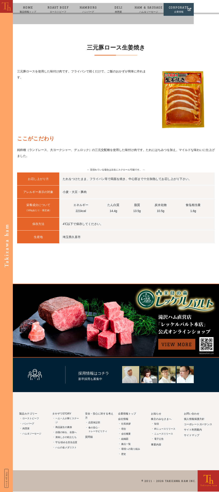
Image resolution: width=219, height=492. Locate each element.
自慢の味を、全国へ (66, 432)
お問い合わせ (191, 413)
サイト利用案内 (193, 429)
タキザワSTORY (61, 413)
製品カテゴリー (28, 413)
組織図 (124, 439)
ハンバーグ (98, 6)
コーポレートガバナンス (198, 424)
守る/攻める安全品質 (66, 442)
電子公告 (159, 439)
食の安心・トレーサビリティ (97, 429)
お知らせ (156, 413)
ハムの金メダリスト (66, 447)
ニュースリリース (163, 433)
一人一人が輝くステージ (67, 420)
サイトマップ (191, 435)
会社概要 (126, 433)
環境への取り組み (130, 449)
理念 (123, 429)
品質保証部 (94, 422)
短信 (156, 423)
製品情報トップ (30, 6)
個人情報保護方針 (194, 419)
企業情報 (202, 6)
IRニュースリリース (164, 429)
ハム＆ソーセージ (167, 6)
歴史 (123, 454)
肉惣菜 (133, 6)
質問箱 (89, 436)
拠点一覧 (126, 444)
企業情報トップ (127, 413)
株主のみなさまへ (161, 419)
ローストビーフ (64, 6)
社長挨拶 (126, 423)
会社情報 (123, 419)
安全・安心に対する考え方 (99, 415)
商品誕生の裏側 (63, 427)
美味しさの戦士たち (66, 437)
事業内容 (156, 444)
